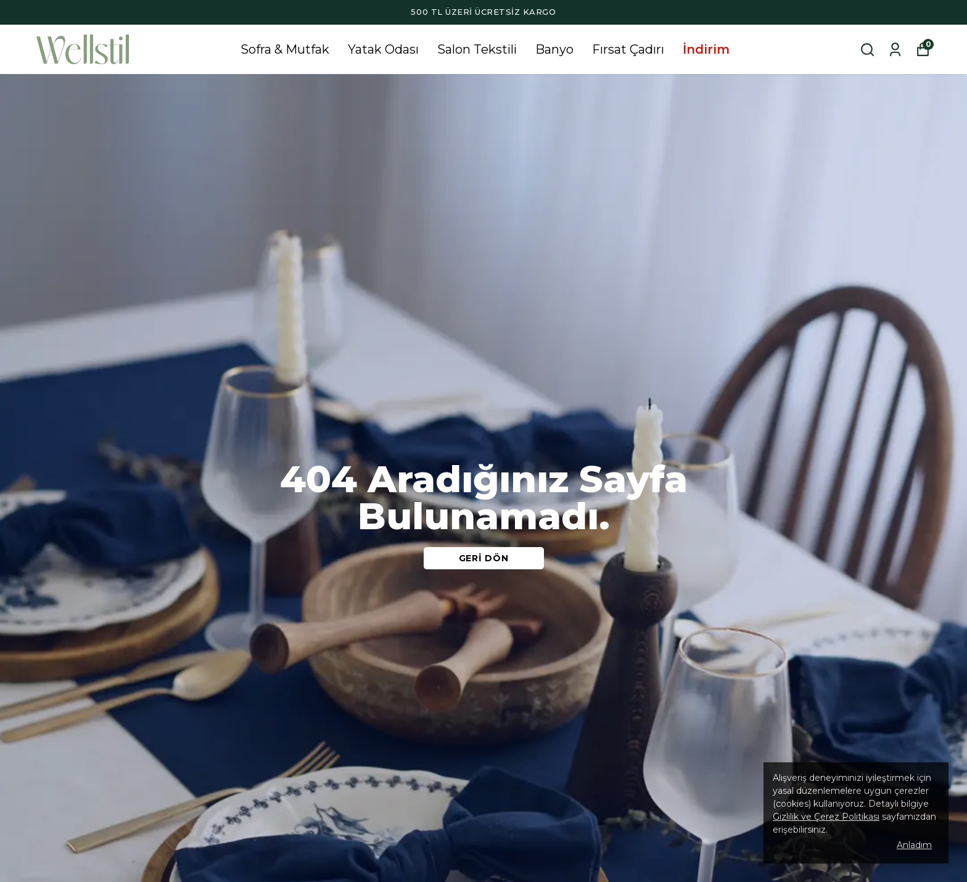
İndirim (706, 49)
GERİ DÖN (484, 558)
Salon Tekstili (477, 49)
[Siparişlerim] (895, 49)
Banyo (554, 49)
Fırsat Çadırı (628, 49)
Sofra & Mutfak (285, 49)
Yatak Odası (383, 49)
